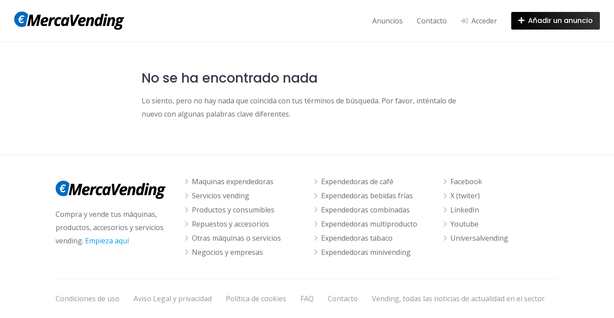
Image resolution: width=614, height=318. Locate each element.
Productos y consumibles (233, 210)
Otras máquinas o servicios (236, 238)
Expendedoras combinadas (365, 210)
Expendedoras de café (357, 181)
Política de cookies (256, 298)
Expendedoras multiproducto (369, 224)
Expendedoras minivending (366, 252)
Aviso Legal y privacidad (173, 298)
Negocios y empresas (227, 252)
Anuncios (387, 21)
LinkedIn (464, 210)
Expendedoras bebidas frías (367, 196)
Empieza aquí (107, 241)
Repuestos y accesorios (230, 224)
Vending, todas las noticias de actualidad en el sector (458, 298)
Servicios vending (220, 196)
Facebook (466, 181)
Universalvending (479, 238)
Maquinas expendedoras (232, 181)
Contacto (432, 21)
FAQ (307, 298)
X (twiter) (465, 196)
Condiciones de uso (88, 298)
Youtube (464, 224)
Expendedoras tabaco (357, 238)
